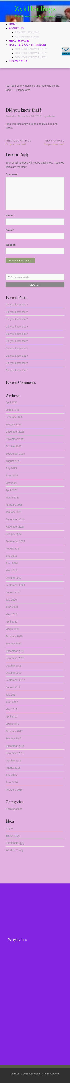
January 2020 (13, 643)
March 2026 (12, 409)
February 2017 (14, 731)
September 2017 (15, 680)
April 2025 (11, 490)
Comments (15, 843)
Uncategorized (14, 808)
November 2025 (15, 438)
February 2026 (14, 417)
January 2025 (13, 512)
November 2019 (15, 658)
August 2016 (13, 767)
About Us (16, 28)
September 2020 (15, 585)
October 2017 (13, 672)
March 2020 (12, 629)
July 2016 (11, 774)
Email (10, 230)
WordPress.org (14, 850)
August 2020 (13, 592)
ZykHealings (35, 9)
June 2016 (12, 782)
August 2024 (13, 548)
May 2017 (11, 709)
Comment (12, 174)
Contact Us (18, 61)
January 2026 (13, 424)
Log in (9, 828)
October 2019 (13, 665)
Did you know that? (31, 48)
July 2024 (11, 555)
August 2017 (13, 687)
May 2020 (11, 614)
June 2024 (12, 563)
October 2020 (13, 577)
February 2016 (14, 789)
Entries (13, 835)
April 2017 (11, 716)
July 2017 (11, 694)
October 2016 (13, 760)
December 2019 (15, 650)
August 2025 (13, 461)
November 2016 (15, 753)
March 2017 (12, 723)
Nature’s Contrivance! (27, 44)
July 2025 (11, 468)
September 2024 (15, 541)
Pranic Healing (27, 32)
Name (10, 215)
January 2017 (13, 738)
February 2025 (14, 504)
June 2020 (12, 606)
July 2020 (11, 599)
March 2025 (12, 497)
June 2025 (12, 475)
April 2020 (11, 621)
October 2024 (13, 534)
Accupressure (27, 36)
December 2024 (15, 519)
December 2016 (15, 745)
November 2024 (15, 526)
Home (13, 24)
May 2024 (11, 570)
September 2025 (15, 453)
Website (10, 244)
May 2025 (11, 482)
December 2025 (15, 431)
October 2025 (13, 446)
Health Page (19, 40)
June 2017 (12, 702)
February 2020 (14, 636)
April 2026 (11, 402)
